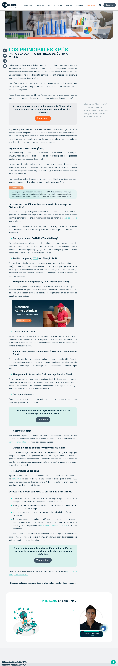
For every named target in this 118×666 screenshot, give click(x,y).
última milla (16, 479)
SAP (49, 5)
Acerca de (79, 5)
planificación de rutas (17, 442)
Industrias (58, 5)
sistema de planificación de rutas (53, 525)
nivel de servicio (70, 218)
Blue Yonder (40, 5)
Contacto (109, 5)
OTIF (35, 258)
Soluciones (28, 5)
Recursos (68, 5)
